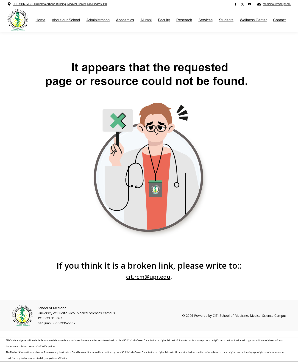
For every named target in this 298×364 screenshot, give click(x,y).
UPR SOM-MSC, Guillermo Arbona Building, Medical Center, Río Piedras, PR (60, 4)
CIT (215, 315)
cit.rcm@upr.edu (148, 276)
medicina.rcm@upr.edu (277, 4)
